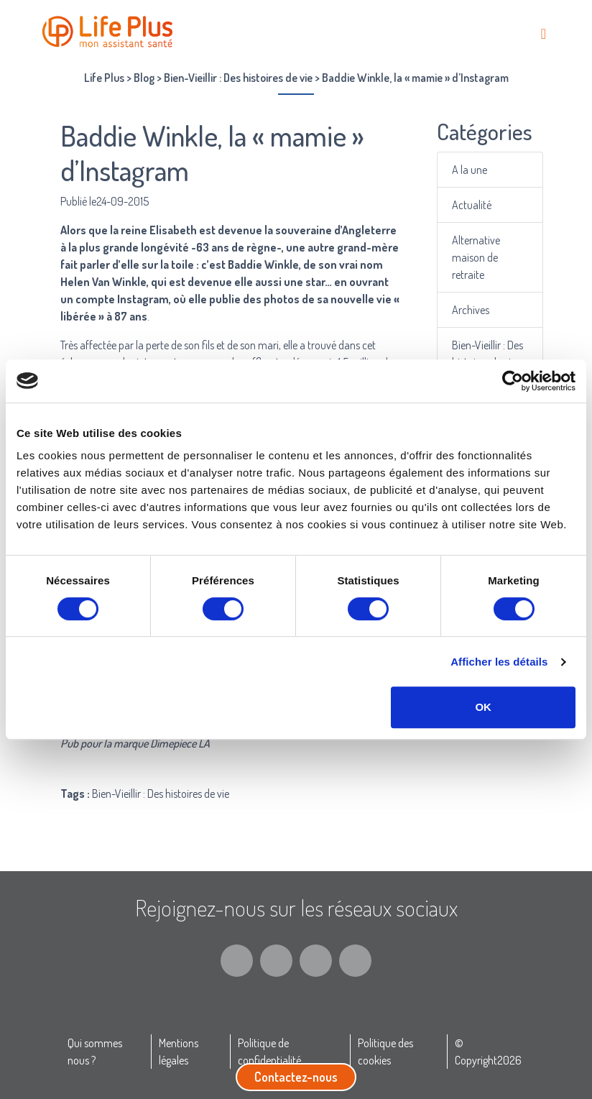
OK (483, 707)
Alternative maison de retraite (476, 257)
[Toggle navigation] (543, 33)
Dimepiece (173, 743)
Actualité (471, 205)
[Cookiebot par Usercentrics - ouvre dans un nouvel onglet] (512, 381)
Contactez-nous (296, 1077)
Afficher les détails (498, 662)
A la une (469, 169)
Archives (470, 310)
